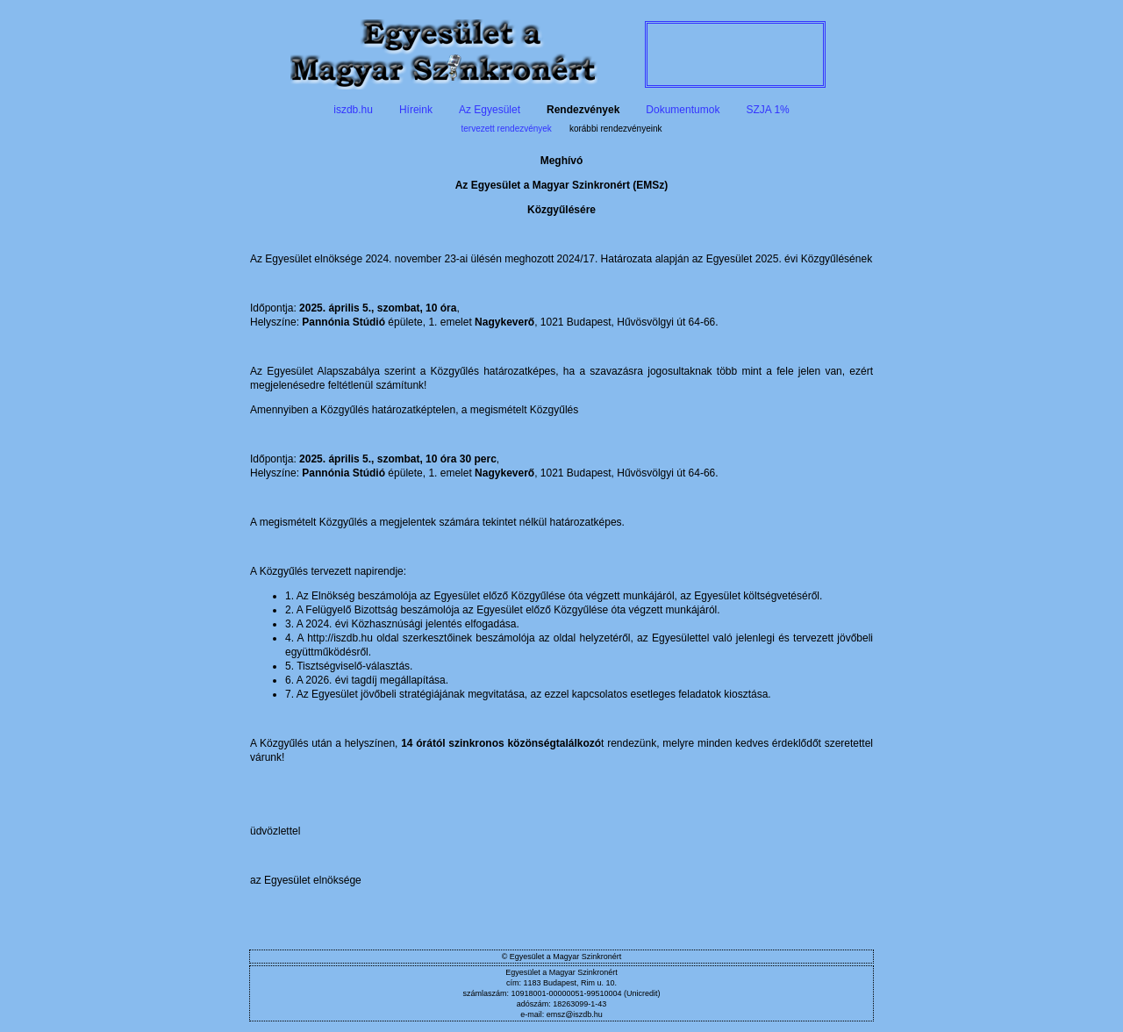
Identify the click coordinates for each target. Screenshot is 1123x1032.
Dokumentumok (682, 110)
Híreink (416, 110)
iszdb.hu (353, 110)
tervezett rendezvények (506, 128)
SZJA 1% (767, 110)
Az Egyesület (489, 110)
